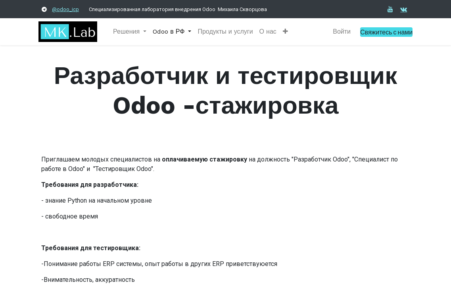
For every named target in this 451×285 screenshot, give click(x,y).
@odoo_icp (65, 9)
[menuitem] (228, 32)
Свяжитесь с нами (383, 32)
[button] (288, 32)
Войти (339, 31)
